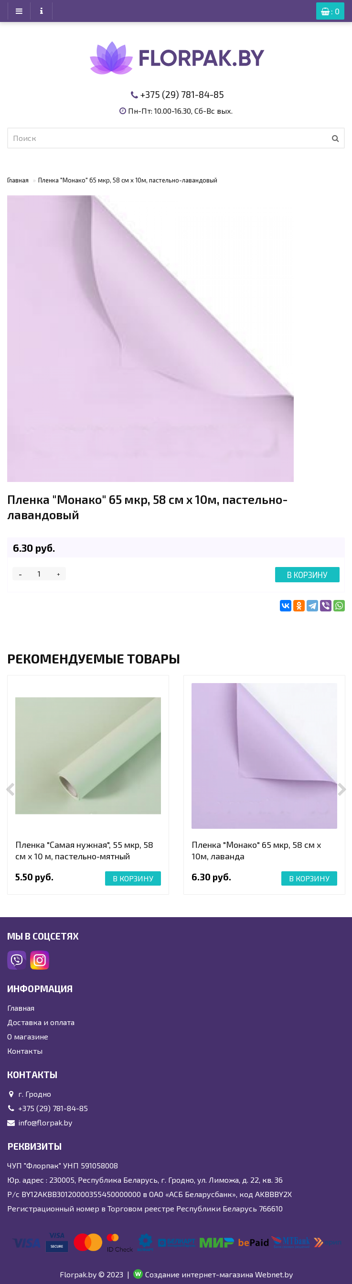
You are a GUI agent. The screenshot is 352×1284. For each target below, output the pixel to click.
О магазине (27, 1036)
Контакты (25, 1050)
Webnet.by (274, 1274)
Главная (18, 180)
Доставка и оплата (41, 1022)
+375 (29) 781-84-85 (182, 94)
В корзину (307, 574)
